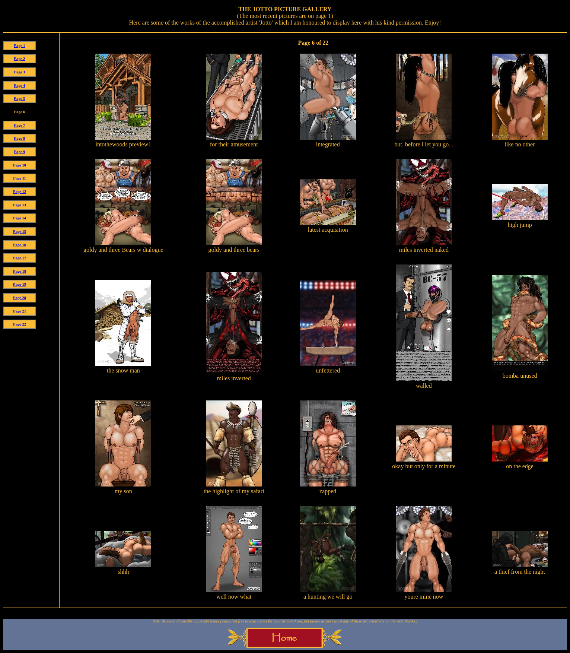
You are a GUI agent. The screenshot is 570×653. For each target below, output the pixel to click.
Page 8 (19, 138)
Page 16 (19, 245)
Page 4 (19, 85)
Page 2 (19, 59)
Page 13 (19, 205)
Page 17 (19, 258)
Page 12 (19, 192)
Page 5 (19, 98)
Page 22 (19, 324)
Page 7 (19, 125)
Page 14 (19, 218)
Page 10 (19, 165)
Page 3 (19, 72)
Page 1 (19, 46)
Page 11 (19, 178)
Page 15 (19, 231)
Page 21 (19, 311)
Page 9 (19, 152)
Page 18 (19, 271)
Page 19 (19, 284)
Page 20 (19, 298)
